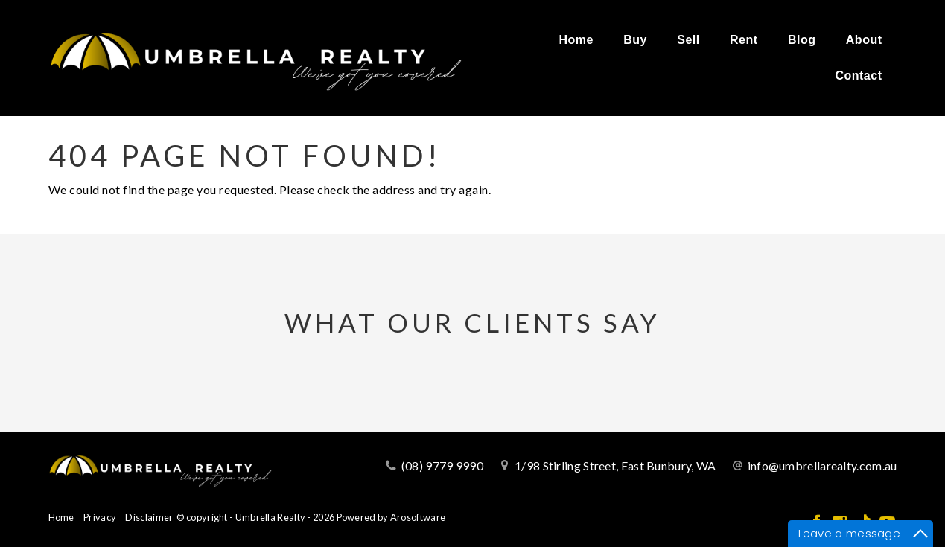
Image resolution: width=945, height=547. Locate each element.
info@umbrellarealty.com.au (822, 465)
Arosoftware (417, 517)
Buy (635, 39)
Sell (688, 39)
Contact (858, 75)
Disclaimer (149, 517)
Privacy (99, 517)
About (864, 39)
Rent (744, 39)
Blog (802, 39)
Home (576, 39)
